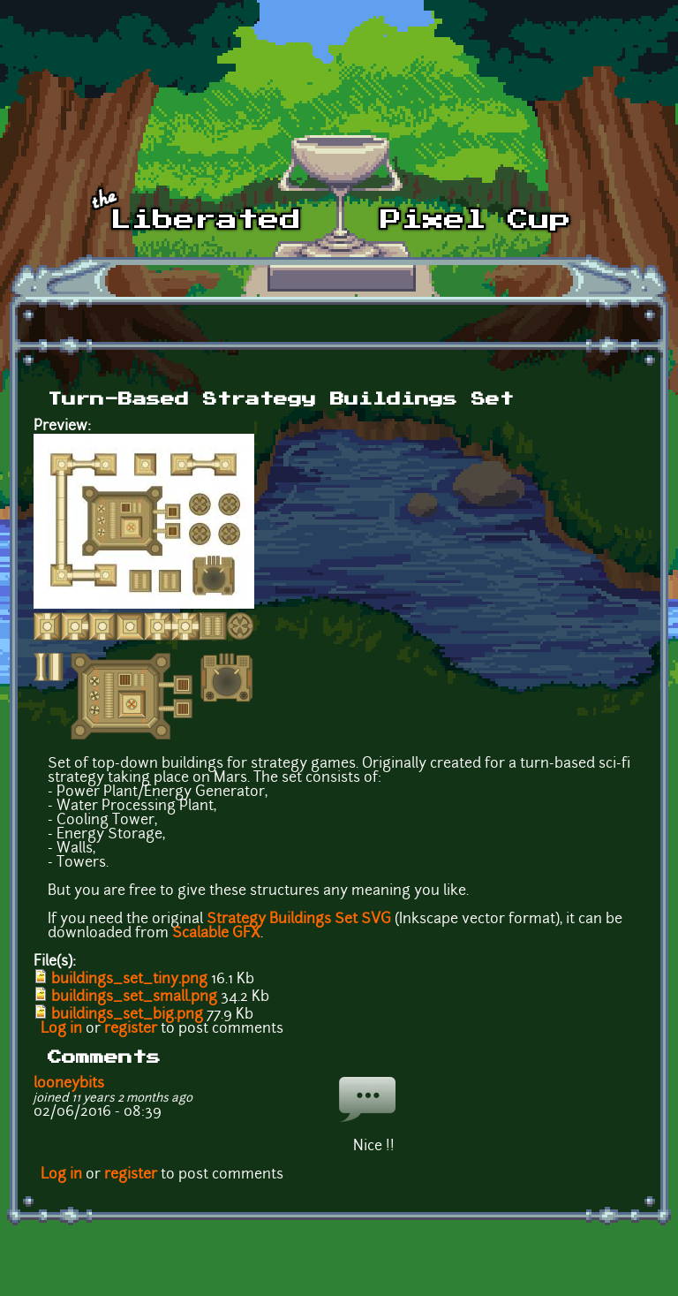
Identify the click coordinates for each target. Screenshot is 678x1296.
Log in (61, 1029)
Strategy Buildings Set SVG (299, 920)
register (130, 1029)
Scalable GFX (216, 934)
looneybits (69, 1084)
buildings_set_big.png (127, 1015)
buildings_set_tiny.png (129, 980)
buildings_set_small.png (134, 997)
